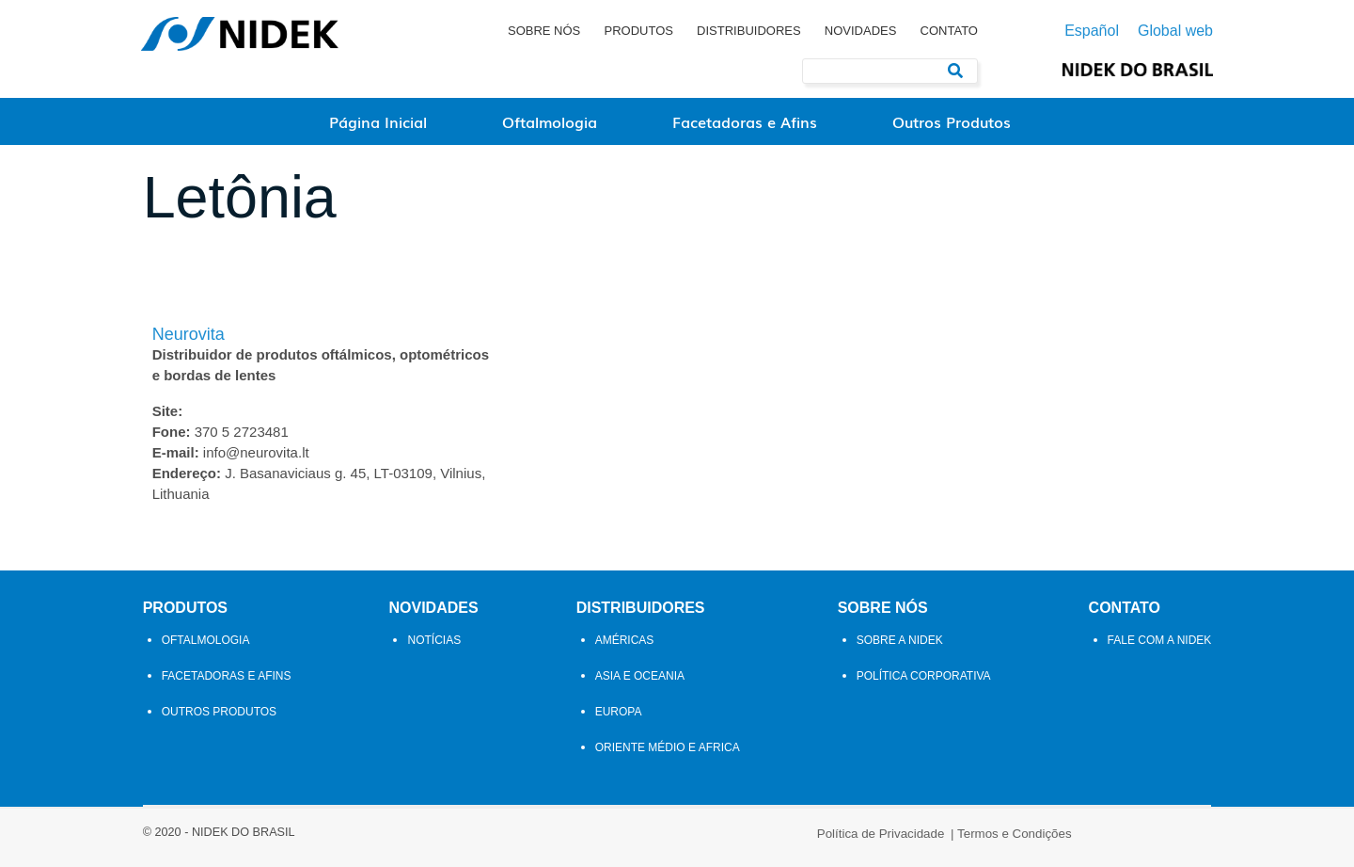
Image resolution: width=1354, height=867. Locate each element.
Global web (1175, 31)
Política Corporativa (925, 685)
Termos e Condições (747, 841)
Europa (618, 721)
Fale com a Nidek (1161, 649)
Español (1091, 31)
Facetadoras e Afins (744, 121)
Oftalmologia (549, 121)
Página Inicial (378, 121)
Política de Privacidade (614, 841)
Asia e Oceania (640, 685)
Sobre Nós (544, 31)
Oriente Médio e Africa (667, 756)
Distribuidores (749, 31)
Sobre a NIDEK (901, 649)
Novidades (861, 31)
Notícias (434, 649)
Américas (624, 649)
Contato (949, 31)
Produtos (638, 31)
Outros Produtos (951, 121)
